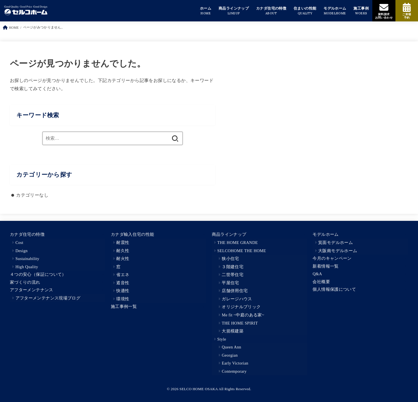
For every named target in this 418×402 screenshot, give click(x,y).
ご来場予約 (406, 16)
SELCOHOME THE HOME (241, 250)
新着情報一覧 (325, 266)
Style (221, 339)
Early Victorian (235, 363)
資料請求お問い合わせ (384, 16)
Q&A (317, 274)
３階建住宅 (232, 267)
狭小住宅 (230, 258)
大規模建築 (232, 331)
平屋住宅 (230, 283)
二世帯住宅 (232, 274)
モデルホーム (325, 234)
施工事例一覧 (124, 306)
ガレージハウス (237, 299)
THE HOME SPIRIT (240, 323)
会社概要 (321, 281)
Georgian (230, 355)
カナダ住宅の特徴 (27, 234)
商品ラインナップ (229, 234)
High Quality (27, 267)
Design (22, 250)
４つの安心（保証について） (38, 274)
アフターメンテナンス (31, 290)
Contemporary (234, 371)
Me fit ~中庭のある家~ (243, 315)
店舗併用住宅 (235, 290)
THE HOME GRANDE (237, 242)
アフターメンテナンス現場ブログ (48, 298)
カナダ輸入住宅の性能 (132, 234)
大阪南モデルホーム (337, 250)
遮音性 (122, 283)
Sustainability (27, 258)
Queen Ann (231, 347)
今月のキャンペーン (332, 258)
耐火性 (122, 258)
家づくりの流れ (25, 282)
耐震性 (122, 242)
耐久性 (122, 250)
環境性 (122, 299)
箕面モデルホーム (335, 242)
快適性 (122, 290)
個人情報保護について (334, 289)
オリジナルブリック (241, 307)
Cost (19, 242)
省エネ (122, 274)
